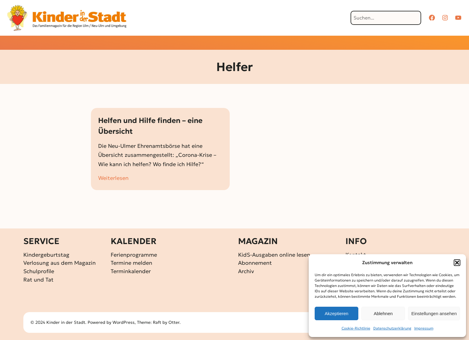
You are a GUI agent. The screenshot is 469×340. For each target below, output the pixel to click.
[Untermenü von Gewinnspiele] (224, 43)
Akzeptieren (336, 313)
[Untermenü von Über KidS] (320, 43)
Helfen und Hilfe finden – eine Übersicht (150, 126)
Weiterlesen (113, 178)
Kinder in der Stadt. (66, 322)
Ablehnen (383, 313)
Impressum (423, 328)
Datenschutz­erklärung (392, 328)
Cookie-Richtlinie (356, 328)
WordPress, (124, 322)
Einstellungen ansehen (434, 313)
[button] (457, 263)
